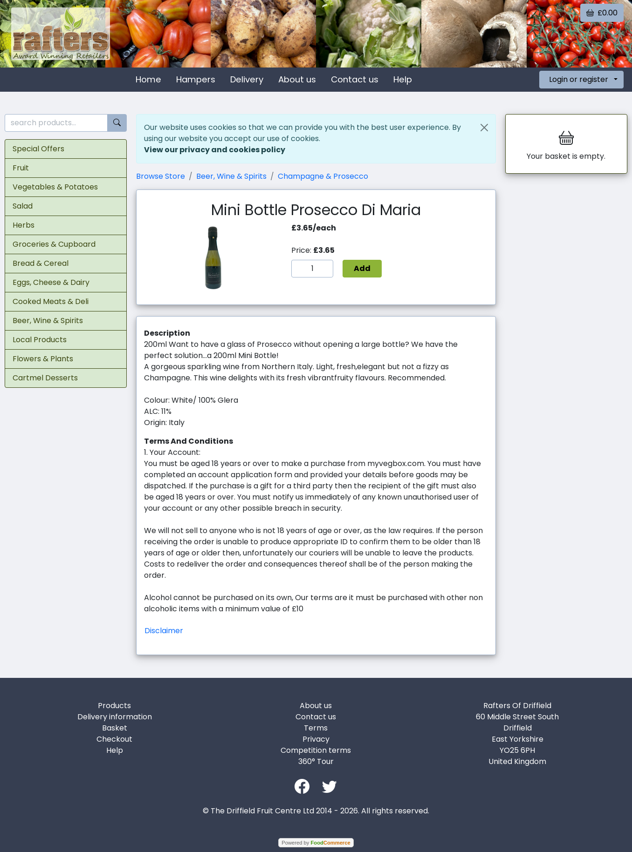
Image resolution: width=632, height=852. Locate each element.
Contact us (354, 79)
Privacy (316, 739)
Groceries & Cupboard (54, 244)
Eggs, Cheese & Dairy (51, 282)
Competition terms (316, 750)
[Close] (484, 128)
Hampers (195, 79)
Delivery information (114, 716)
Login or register (578, 79)
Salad (23, 206)
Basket (114, 728)
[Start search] (117, 123)
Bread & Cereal (41, 263)
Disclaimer (163, 630)
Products (114, 705)
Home (148, 79)
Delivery (246, 79)
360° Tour (316, 761)
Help (402, 79)
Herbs (23, 225)
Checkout (114, 739)
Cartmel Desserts (45, 377)
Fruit (21, 167)
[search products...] (56, 123)
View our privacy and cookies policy (214, 149)
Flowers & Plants (43, 358)
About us (297, 79)
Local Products (40, 339)
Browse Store (160, 176)
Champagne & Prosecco (323, 176)
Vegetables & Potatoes (55, 187)
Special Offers (38, 148)
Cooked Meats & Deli (51, 301)
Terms (316, 728)
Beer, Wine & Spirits (48, 320)
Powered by (316, 842)
